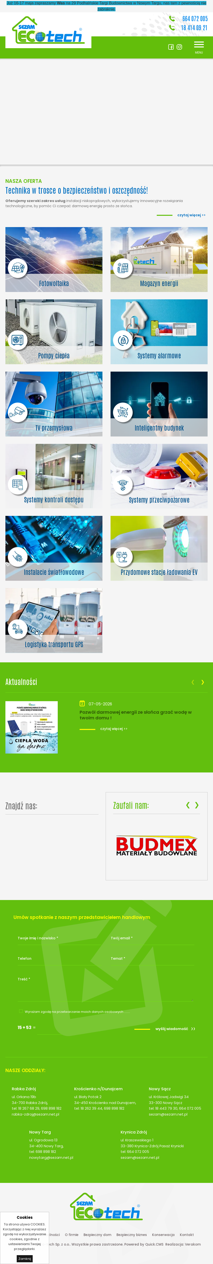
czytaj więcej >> (114, 728)
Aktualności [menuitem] (49, 1235)
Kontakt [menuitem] (187, 1235)
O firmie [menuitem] (71, 1235)
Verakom (193, 1244)
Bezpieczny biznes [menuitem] (131, 1235)
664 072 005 (195, 18)
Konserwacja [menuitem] (163, 1235)
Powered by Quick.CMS (143, 1244)
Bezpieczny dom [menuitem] (97, 1235)
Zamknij (24, 1258)
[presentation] (193, 682)
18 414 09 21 (194, 27)
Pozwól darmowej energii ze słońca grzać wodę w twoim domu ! (136, 715)
